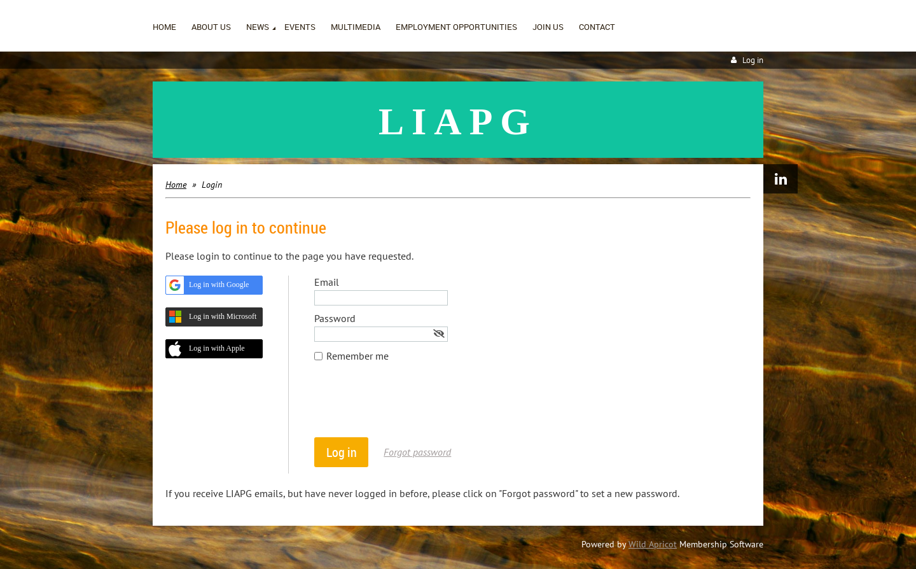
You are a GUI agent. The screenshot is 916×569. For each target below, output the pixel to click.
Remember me (357, 355)
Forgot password (417, 452)
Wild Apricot (652, 544)
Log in (752, 60)
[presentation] (411, 406)
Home (175, 184)
